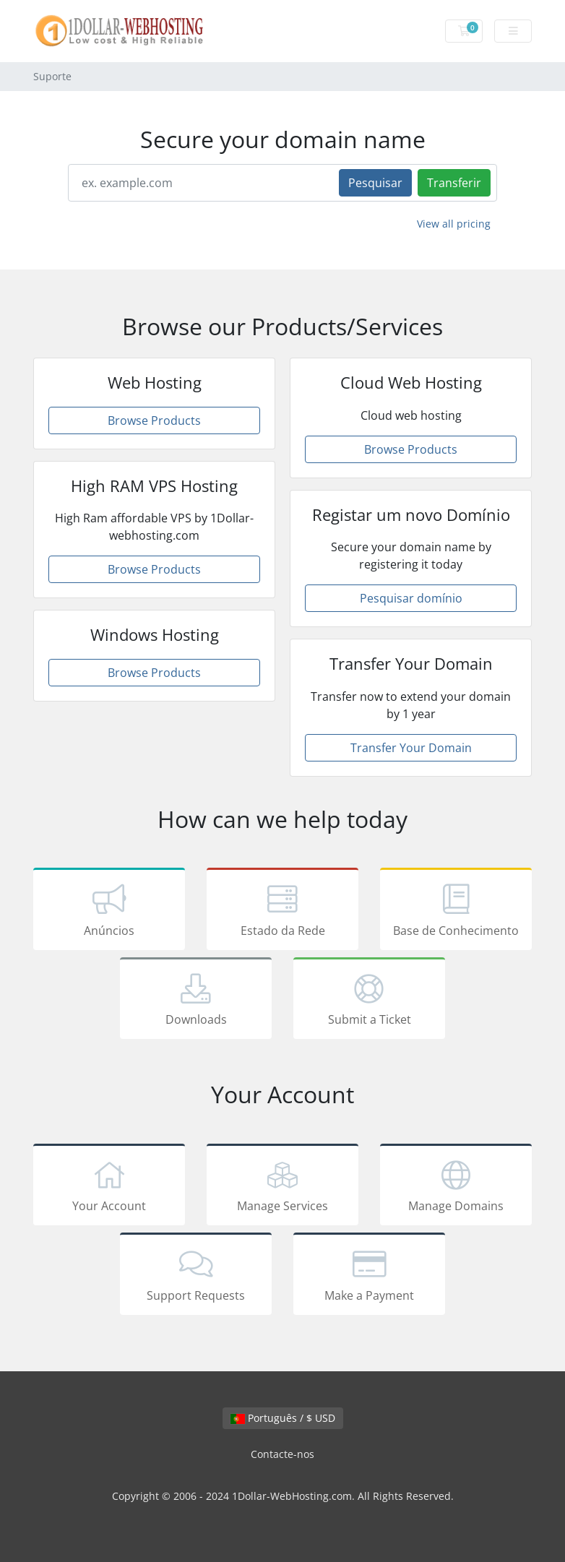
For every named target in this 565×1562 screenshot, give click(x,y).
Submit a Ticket (369, 1001)
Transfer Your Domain (411, 748)
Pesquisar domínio (411, 598)
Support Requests (196, 1276)
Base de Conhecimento (456, 911)
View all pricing (454, 223)
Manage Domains (456, 1187)
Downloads (196, 1001)
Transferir (454, 183)
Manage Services (282, 1187)
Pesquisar (375, 183)
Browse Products (154, 420)
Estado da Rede (282, 911)
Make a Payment (369, 1276)
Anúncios (109, 911)
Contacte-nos (282, 1454)
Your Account (109, 1187)
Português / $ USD (282, 1418)
